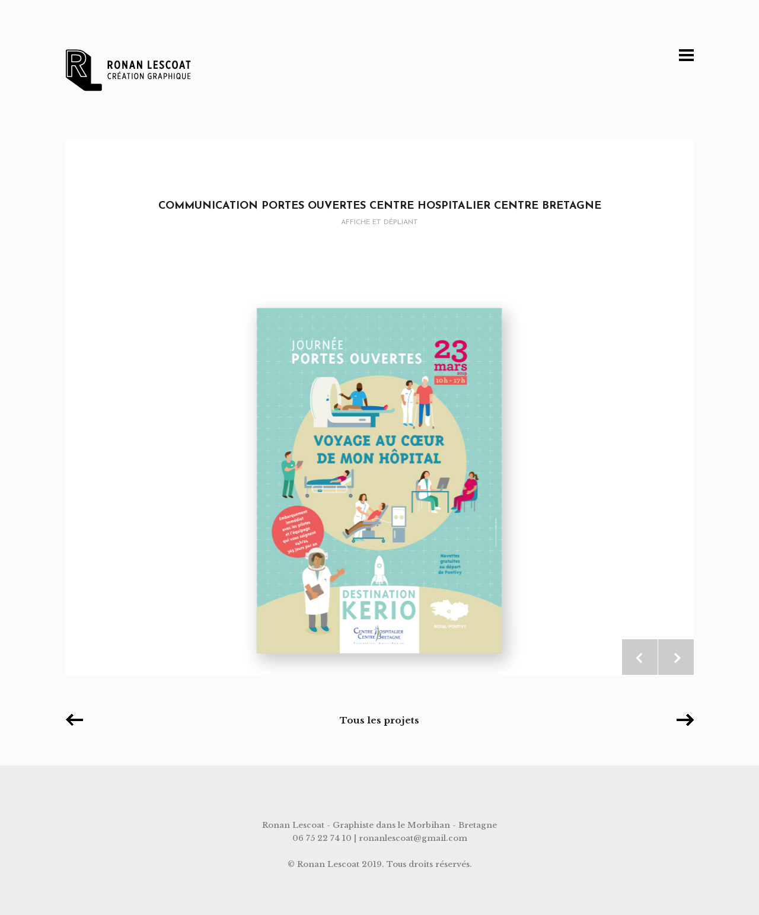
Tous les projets (379, 720)
